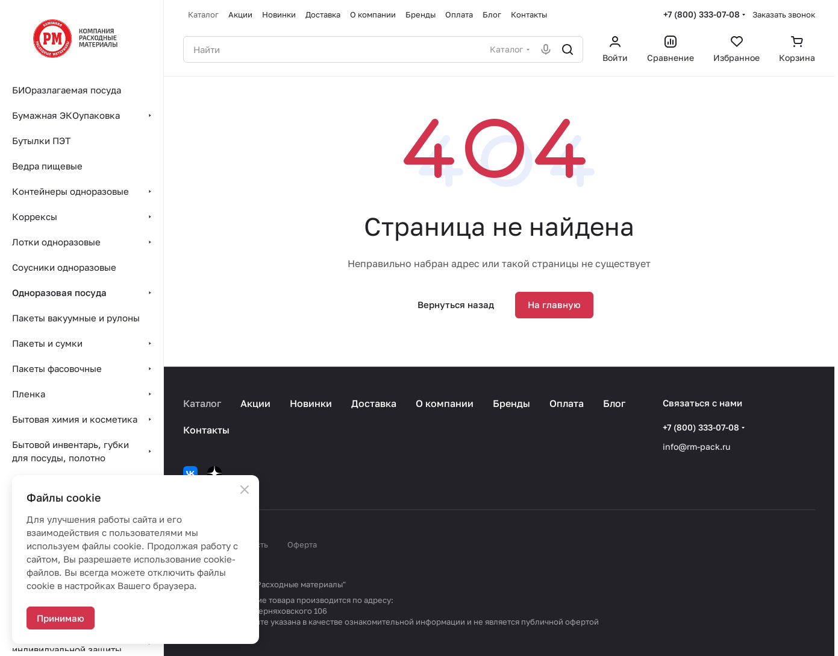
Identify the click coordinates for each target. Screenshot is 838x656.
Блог (614, 403)
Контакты (206, 430)
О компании (445, 403)
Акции (255, 403)
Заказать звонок (783, 14)
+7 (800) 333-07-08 (701, 14)
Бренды (511, 403)
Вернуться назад (455, 304)
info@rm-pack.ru (696, 446)
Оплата (566, 403)
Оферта (302, 544)
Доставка (373, 403)
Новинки (311, 403)
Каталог (202, 403)
